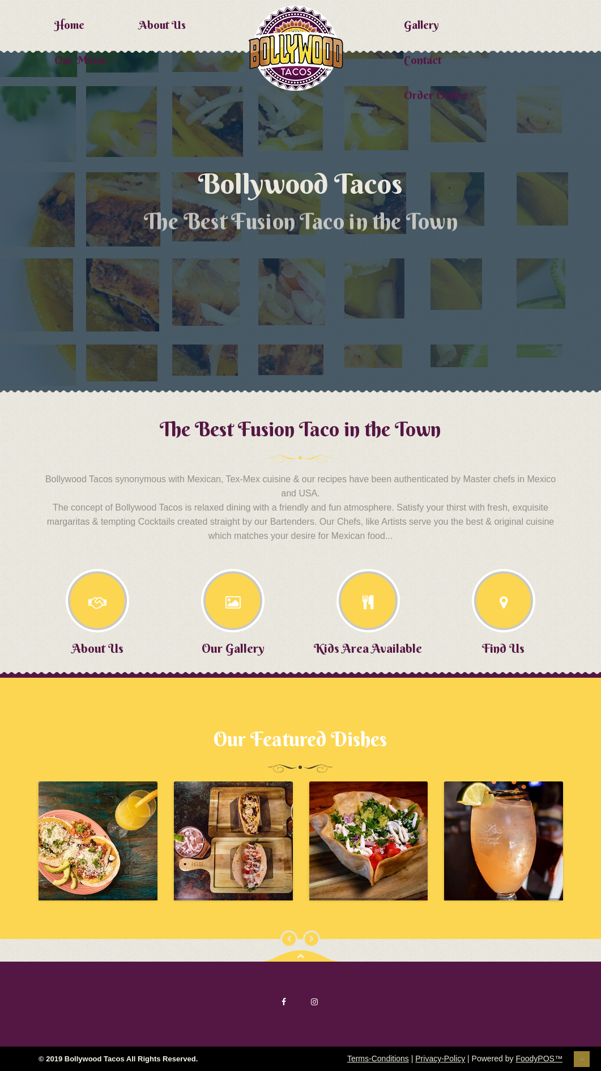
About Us (162, 25)
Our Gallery (233, 648)
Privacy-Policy (440, 1058)
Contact (422, 60)
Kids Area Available (368, 648)
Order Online (436, 95)
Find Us (503, 648)
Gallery (421, 25)
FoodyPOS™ (538, 1058)
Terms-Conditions (378, 1058)
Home (69, 25)
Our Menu (79, 60)
